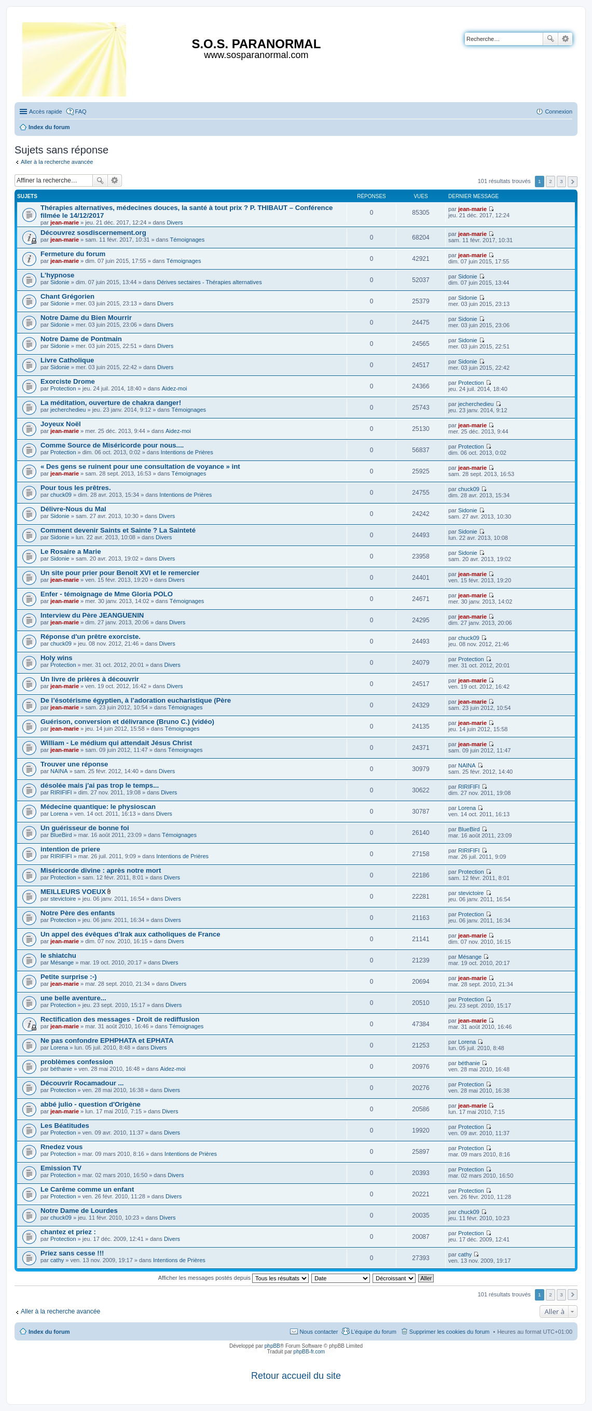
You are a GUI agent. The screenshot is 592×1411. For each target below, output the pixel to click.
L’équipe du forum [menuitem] (373, 1332)
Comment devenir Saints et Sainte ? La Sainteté (118, 530)
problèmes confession (76, 1062)
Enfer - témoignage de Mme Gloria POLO (106, 594)
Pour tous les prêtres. (75, 488)
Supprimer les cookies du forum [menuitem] (449, 1332)
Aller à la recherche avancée (57, 162)
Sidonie (60, 282)
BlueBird (61, 835)
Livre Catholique (67, 360)
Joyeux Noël (60, 424)
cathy (57, 1260)
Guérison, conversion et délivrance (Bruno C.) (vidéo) (127, 721)
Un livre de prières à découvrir (89, 679)
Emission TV (60, 1168)
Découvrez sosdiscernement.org (93, 232)
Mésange (62, 962)
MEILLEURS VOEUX (73, 892)
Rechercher (550, 39)
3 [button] (561, 181)
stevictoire (63, 899)
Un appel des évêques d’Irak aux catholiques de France (130, 934)
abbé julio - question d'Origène (90, 1104)
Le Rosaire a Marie (70, 551)
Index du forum (49, 1332)
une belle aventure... (73, 998)
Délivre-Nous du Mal (73, 509)
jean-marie (64, 222)
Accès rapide (45, 111)
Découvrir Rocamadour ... (82, 1083)
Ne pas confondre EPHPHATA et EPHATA (106, 1040)
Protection (63, 388)
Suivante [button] (572, 181)
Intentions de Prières (187, 452)
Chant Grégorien (67, 296)
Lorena (59, 814)
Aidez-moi (174, 388)
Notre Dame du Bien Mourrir (86, 318)
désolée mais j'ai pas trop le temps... (99, 785)
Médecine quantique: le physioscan (98, 807)
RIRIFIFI (61, 792)
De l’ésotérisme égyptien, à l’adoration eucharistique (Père (135, 700)
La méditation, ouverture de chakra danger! (110, 403)
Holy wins (56, 658)
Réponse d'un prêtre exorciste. (90, 636)
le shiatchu (58, 955)
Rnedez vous (61, 1147)
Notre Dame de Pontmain (81, 339)
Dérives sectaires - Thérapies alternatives (209, 282)
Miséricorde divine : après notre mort (100, 870)
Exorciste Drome (67, 381)
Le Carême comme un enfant (87, 1189)
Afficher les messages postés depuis (233, 1278)
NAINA (59, 771)
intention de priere (70, 849)
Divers (175, 222)
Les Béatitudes (64, 1125)
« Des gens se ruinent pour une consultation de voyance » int (140, 466)
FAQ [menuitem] (81, 111)
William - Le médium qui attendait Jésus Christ (116, 743)
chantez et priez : (68, 1232)
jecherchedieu (68, 410)
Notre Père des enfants (77, 913)
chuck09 (61, 495)
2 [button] (550, 181)
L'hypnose (57, 275)
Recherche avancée (565, 39)
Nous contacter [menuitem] (318, 1332)
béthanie (61, 1069)
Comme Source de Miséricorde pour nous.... (112, 445)
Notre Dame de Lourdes (79, 1210)
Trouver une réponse (74, 764)
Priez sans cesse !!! (72, 1253)
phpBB (272, 1346)
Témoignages (187, 239)
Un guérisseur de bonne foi (84, 828)
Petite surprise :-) (68, 977)
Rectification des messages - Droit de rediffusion (119, 1019)
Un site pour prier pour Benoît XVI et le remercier (119, 573)
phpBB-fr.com (309, 1351)
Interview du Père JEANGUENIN (92, 615)
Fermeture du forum (72, 254)
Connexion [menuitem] (558, 111)
